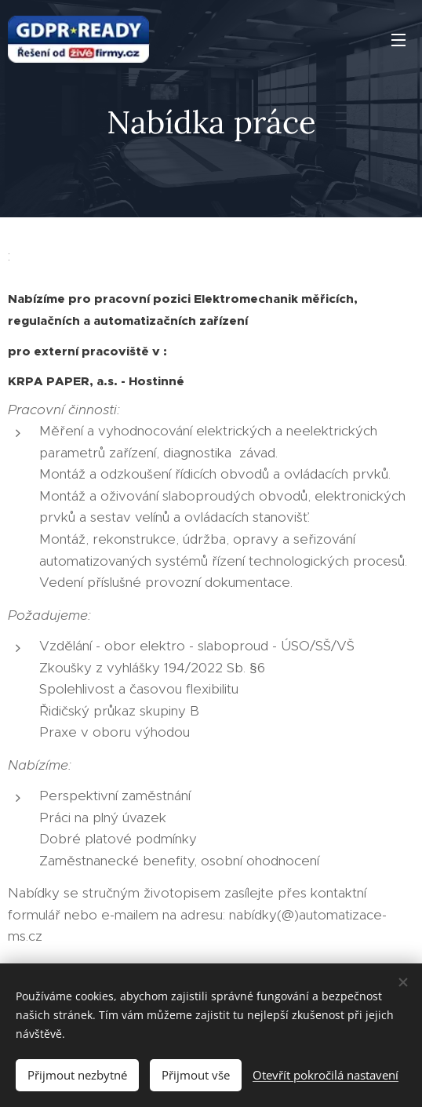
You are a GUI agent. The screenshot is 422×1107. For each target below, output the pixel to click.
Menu (398, 40)
